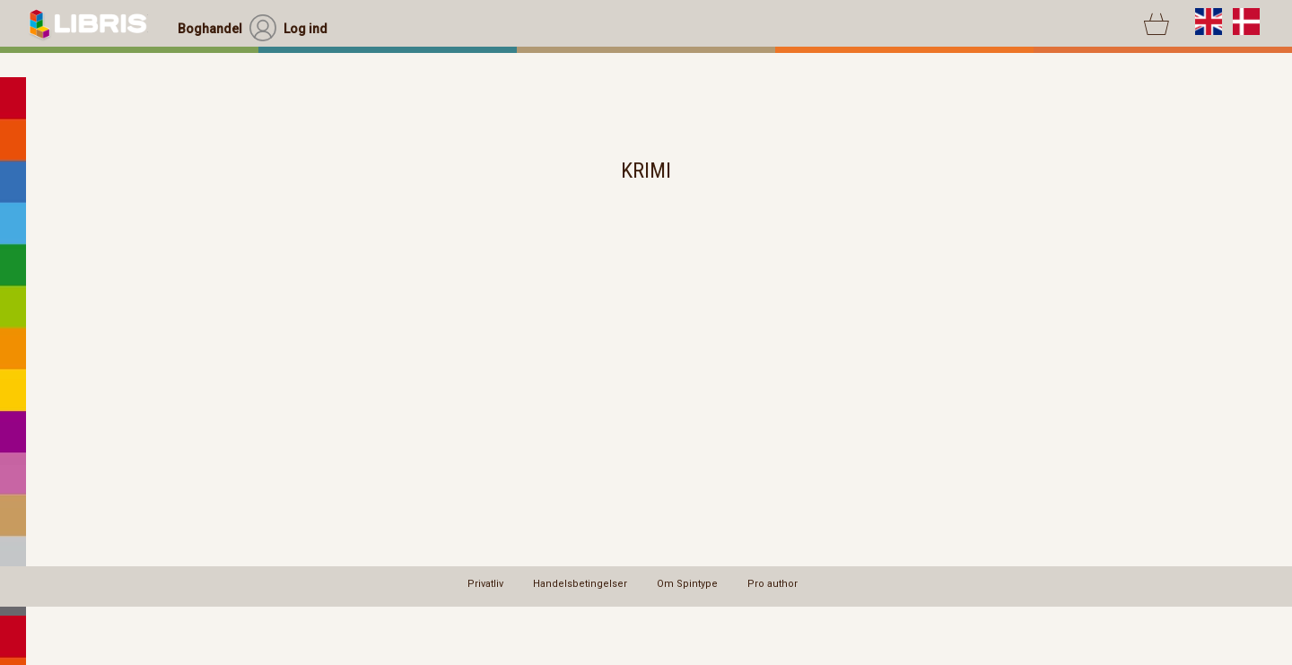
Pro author (772, 584)
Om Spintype (687, 584)
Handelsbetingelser (580, 584)
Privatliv (485, 584)
